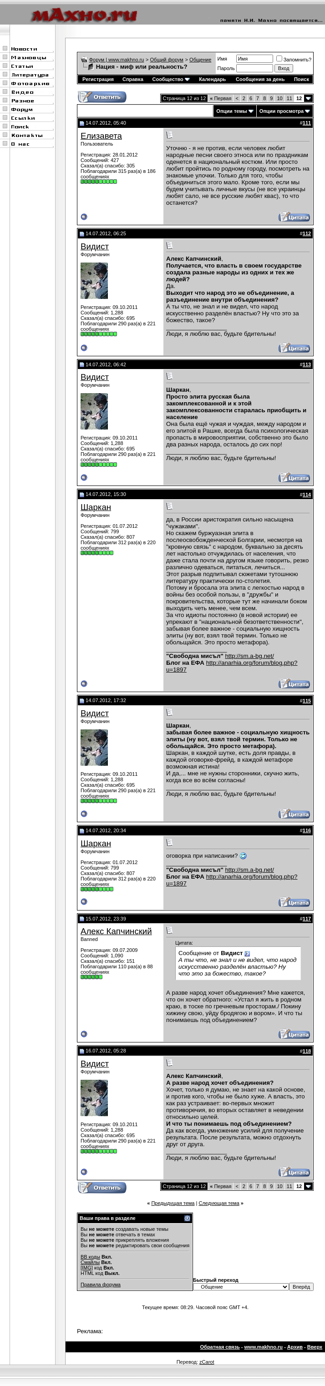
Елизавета (101, 136)
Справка (132, 79)
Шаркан (96, 507)
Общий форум (166, 59)
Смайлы (90, 1262)
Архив (295, 1347)
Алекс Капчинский (116, 931)
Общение (200, 59)
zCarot (206, 1362)
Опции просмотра (281, 111)
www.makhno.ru (263, 1347)
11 (289, 98)
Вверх (314, 1347)
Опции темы (231, 111)
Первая (220, 98)
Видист (95, 246)
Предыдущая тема (172, 1203)
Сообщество (170, 79)
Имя (222, 58)
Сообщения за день (260, 79)
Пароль (226, 68)
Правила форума (101, 1284)
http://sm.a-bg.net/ (249, 656)
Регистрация (98, 79)
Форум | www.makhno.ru (116, 59)
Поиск (301, 79)
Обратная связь (220, 1347)
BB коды (90, 1257)
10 (279, 98)
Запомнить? (294, 59)
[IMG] (87, 1267)
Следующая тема (218, 1203)
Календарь (212, 79)
